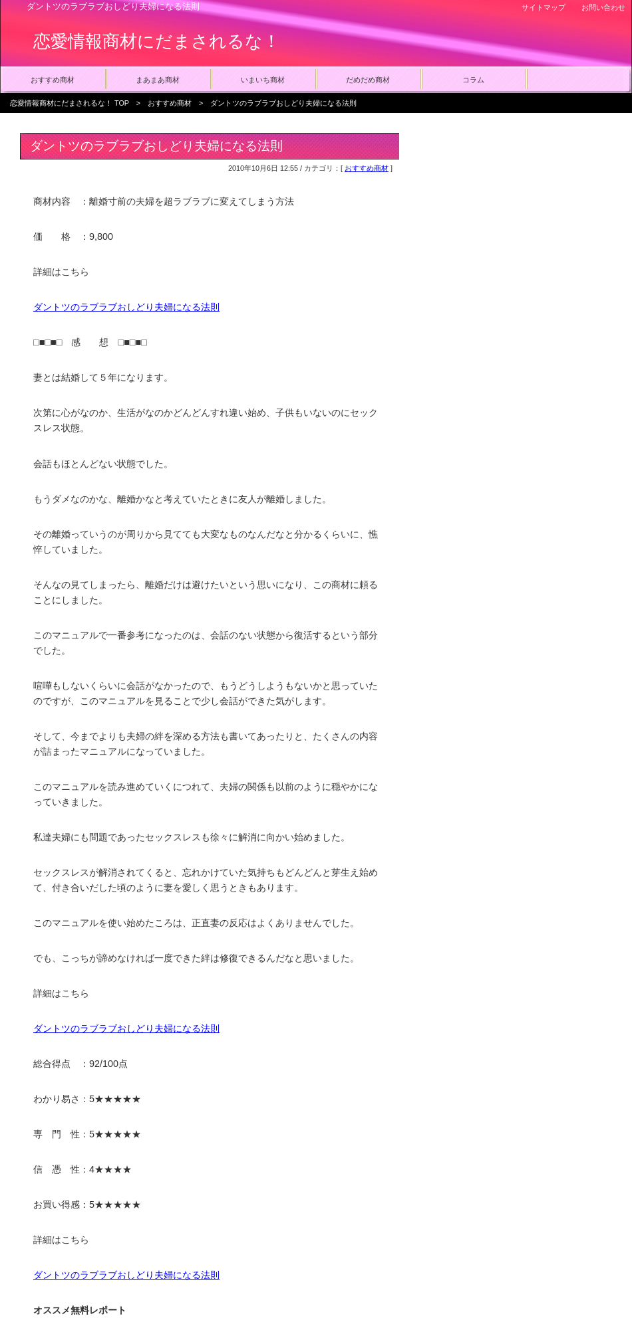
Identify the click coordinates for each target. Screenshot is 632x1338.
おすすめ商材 (53, 80)
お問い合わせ (603, 7)
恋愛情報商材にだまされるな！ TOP (69, 103)
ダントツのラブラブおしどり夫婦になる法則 (126, 307)
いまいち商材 (263, 80)
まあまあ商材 (158, 80)
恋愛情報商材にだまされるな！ (156, 41)
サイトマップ (543, 7)
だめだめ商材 (368, 80)
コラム (473, 80)
